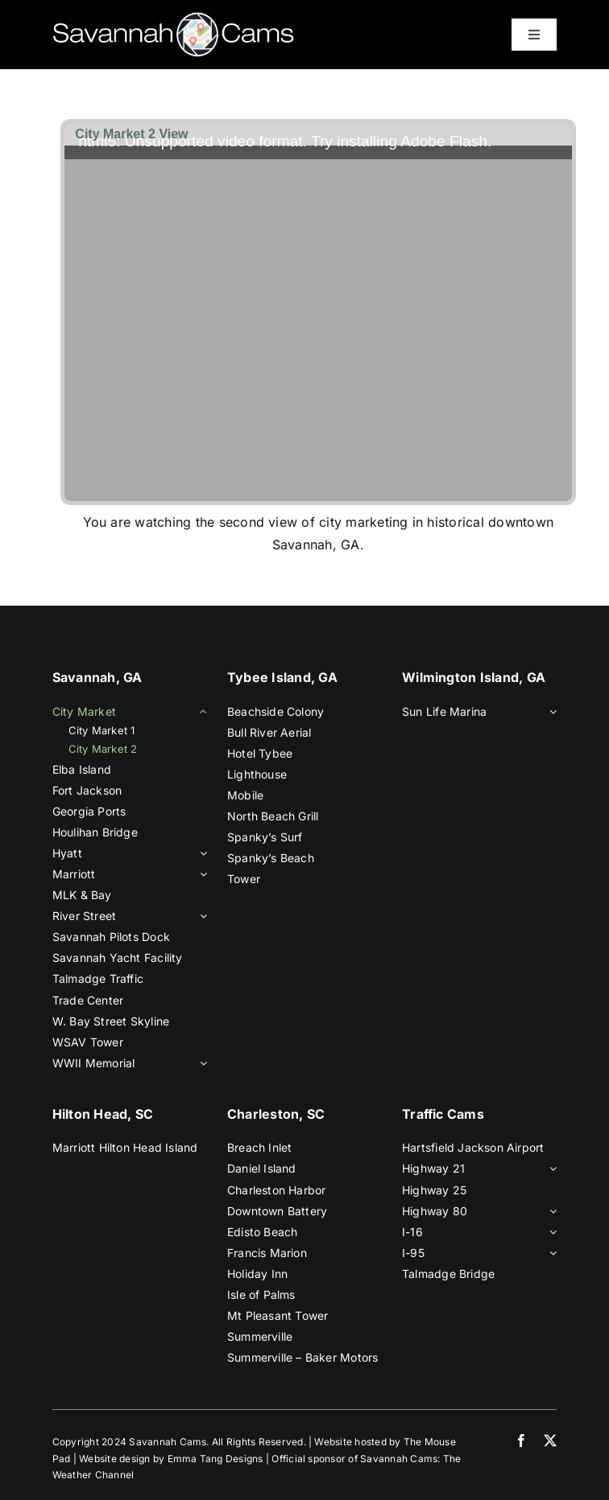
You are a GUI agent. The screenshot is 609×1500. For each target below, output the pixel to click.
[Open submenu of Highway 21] (550, 1168)
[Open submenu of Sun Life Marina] (550, 711)
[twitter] (550, 1440)
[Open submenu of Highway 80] (550, 1211)
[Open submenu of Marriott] (200, 874)
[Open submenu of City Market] (200, 711)
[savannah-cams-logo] (173, 18)
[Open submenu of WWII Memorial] (200, 1063)
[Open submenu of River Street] (200, 916)
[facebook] (521, 1440)
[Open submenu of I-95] (550, 1253)
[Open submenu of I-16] (550, 1232)
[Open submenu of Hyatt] (200, 853)
